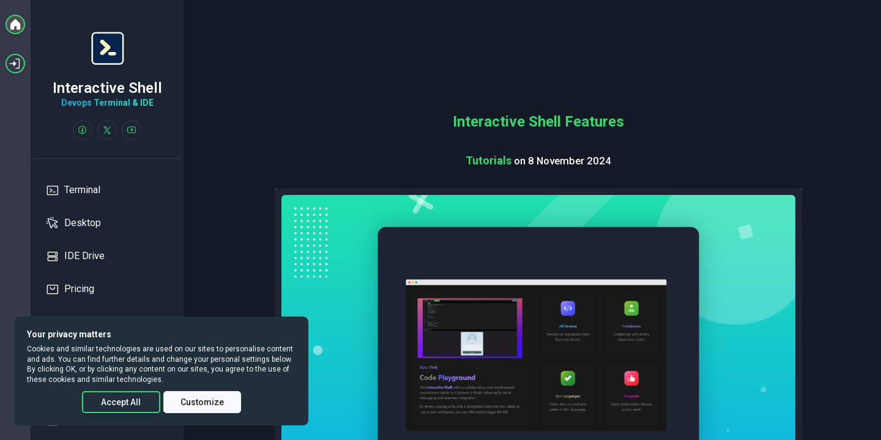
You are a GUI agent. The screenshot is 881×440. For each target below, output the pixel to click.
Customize (202, 402)
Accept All (121, 402)
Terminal (73, 190)
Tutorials (490, 160)
